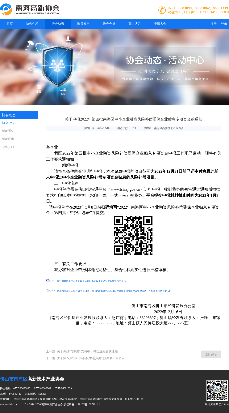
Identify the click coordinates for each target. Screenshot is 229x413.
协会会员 (109, 23)
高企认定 (134, 23)
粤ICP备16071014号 (89, 404)
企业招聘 (8, 147)
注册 (213, 23)
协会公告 (8, 123)
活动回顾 (8, 139)
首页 (10, 23)
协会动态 (58, 23)
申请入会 (160, 23)
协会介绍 (32, 23)
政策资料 (83, 23)
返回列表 (211, 354)
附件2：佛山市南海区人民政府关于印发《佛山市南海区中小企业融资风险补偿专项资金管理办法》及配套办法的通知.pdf (110, 291)
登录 (224, 23)
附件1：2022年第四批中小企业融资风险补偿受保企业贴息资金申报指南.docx (87, 281)
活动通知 (8, 131)
